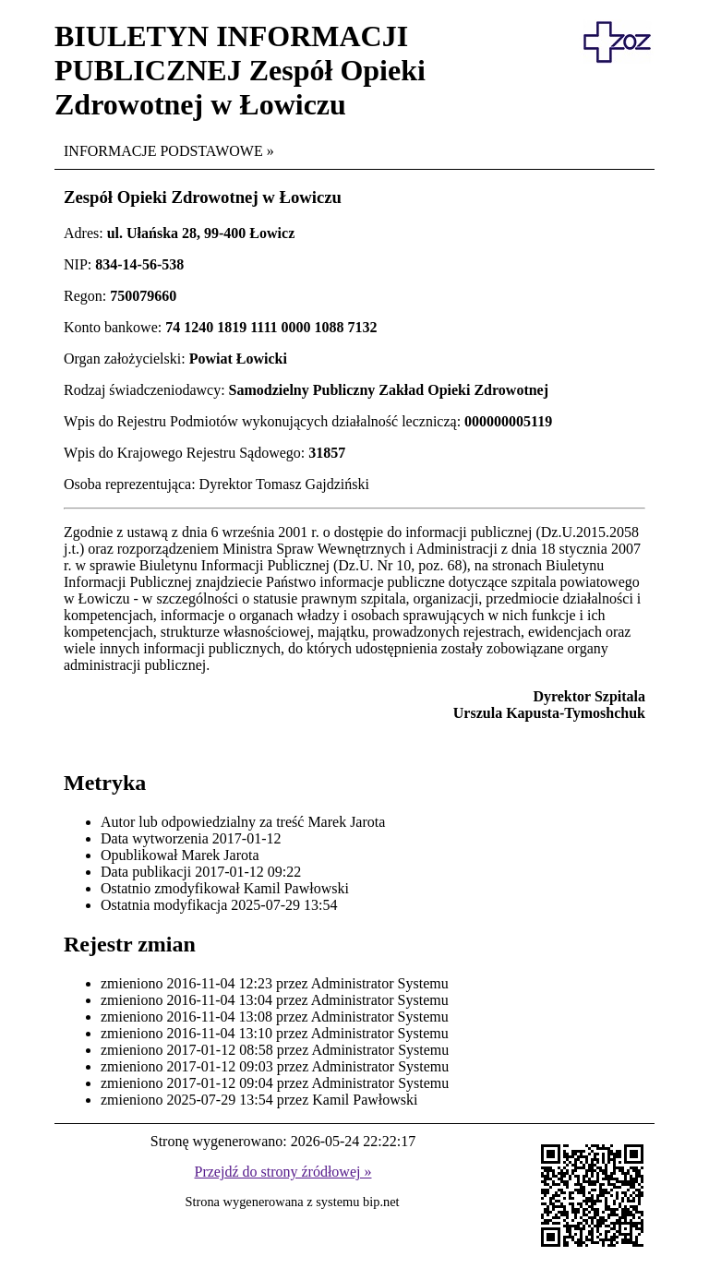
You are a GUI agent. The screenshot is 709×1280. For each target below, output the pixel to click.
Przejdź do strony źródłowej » (283, 1171)
